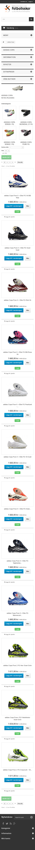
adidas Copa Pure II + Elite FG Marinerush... (17, 614)
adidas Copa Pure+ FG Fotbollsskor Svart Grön (17, 719)
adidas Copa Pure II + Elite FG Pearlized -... (17, 406)
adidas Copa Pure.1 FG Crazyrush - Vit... (17, 770)
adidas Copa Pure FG (26, 143)
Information (9, 57)
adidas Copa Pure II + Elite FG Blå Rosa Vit (17, 353)
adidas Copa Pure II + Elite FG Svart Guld (17, 249)
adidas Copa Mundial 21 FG (26, 123)
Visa (2, 150)
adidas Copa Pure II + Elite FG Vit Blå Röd (17, 197)
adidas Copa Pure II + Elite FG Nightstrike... (17, 562)
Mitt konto (5, 838)
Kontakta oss (24, 1)
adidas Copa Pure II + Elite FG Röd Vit (17, 300)
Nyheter (7, 64)
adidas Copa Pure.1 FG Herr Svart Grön (17, 665)
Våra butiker (9, 79)
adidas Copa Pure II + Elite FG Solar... (17, 509)
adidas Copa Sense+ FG (9, 123)
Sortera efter (5, 147)
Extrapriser (8, 72)
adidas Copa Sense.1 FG (9, 143)
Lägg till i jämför (10, 217)
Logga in (30, 1)
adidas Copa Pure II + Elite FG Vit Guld (17, 457)
